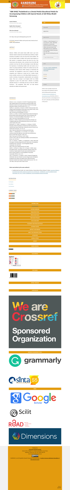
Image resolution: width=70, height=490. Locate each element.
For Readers (11, 181)
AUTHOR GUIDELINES (35, 209)
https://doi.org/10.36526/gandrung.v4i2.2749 (21, 36)
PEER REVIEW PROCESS (35, 217)
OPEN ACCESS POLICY (35, 215)
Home (10, 7)
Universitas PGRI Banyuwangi (35, 449)
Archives (15, 7)
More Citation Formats (48, 57)
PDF (44, 22)
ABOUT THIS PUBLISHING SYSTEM (35, 232)
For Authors (11, 184)
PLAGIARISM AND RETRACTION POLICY (35, 223)
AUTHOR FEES (35, 235)
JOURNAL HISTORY (35, 238)
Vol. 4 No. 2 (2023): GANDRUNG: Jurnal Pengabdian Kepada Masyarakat (33, 7)
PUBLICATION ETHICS (35, 212)
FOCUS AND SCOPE (35, 220)
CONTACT (35, 241)
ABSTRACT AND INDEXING (35, 229)
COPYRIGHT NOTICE (35, 226)
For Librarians (11, 186)
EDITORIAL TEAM (35, 203)
